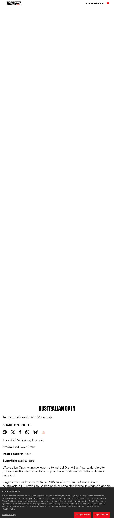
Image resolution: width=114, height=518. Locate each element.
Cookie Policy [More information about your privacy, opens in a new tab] (9, 511)
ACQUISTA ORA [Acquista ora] (94, 3)
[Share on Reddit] (5, 432)
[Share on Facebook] (20, 432)
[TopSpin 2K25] (14, 3)
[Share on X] (13, 432)
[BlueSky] (35, 432)
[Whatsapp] (27, 432)
